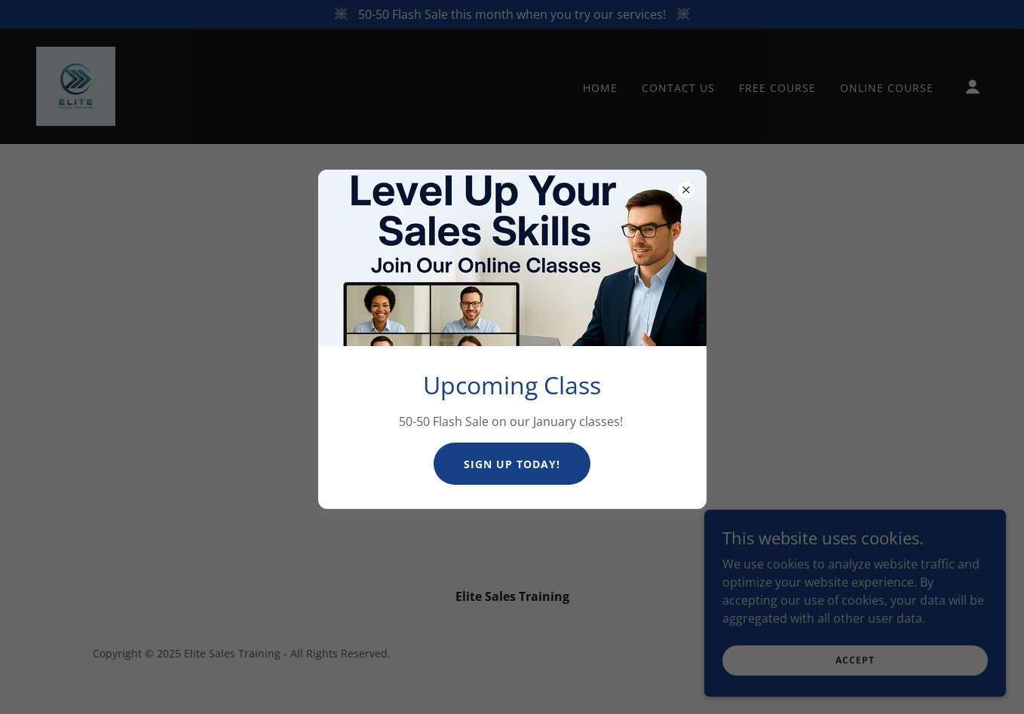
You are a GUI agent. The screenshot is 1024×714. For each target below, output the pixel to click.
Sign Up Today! (512, 464)
